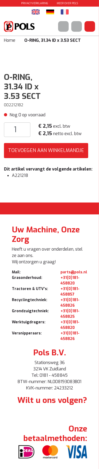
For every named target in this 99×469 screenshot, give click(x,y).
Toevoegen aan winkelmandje (46, 150)
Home (9, 40)
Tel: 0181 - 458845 (49, 375)
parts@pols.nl (73, 272)
